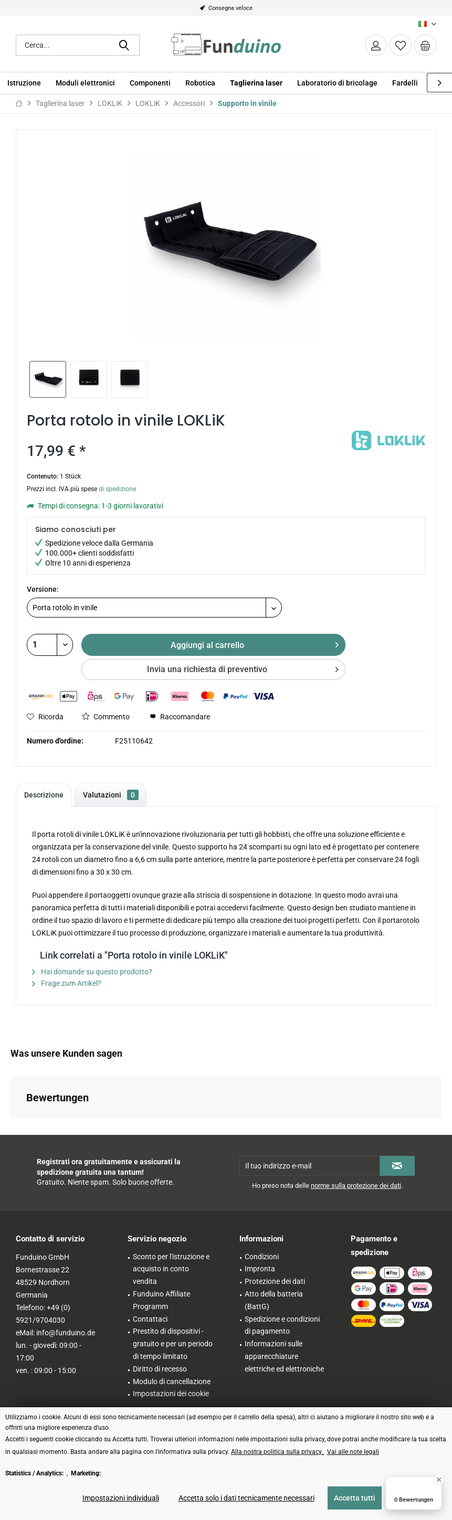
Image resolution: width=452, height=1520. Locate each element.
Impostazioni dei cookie (171, 1393)
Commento (106, 717)
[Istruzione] (24, 83)
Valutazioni (111, 795)
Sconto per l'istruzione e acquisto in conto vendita (171, 1269)
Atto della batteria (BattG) (274, 1300)
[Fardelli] (405, 83)
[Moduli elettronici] (85, 83)
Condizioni (262, 1256)
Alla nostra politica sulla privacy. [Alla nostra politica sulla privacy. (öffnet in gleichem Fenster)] (277, 1451)
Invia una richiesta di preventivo (243, 667)
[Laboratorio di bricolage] (337, 83)
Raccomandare (180, 717)
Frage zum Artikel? (66, 983)
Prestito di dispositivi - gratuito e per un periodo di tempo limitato (173, 1343)
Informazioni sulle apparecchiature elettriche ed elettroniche (284, 1356)
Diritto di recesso (160, 1369)
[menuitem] (425, 45)
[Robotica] (200, 83)
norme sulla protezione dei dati (356, 1185)
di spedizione (117, 489)
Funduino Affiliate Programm (161, 1300)
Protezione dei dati (275, 1281)
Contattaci (150, 1319)
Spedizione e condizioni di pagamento (282, 1325)
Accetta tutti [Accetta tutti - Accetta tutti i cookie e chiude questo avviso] (354, 1498)
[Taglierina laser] (256, 83)
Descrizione (44, 795)
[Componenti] (150, 83)
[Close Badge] (439, 1479)
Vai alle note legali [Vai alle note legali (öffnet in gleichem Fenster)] (353, 1451)
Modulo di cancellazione (172, 1381)
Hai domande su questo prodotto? (92, 972)
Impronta (260, 1268)
